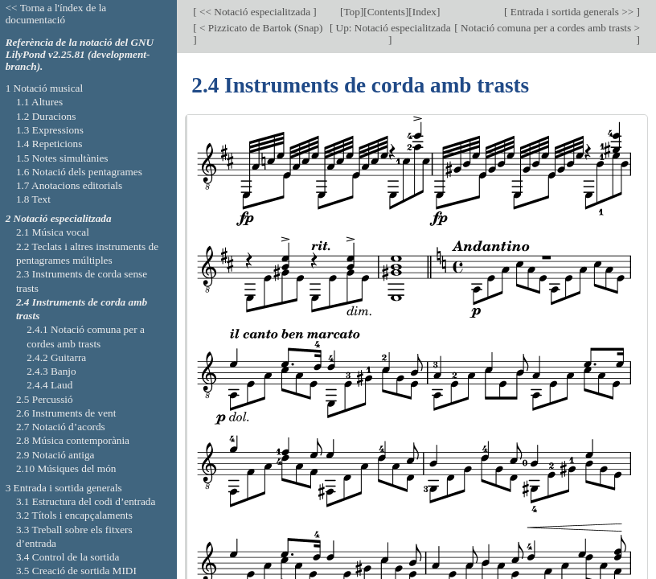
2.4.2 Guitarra (56, 357)
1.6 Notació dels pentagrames (79, 172)
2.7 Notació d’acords (60, 427)
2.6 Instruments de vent (66, 413)
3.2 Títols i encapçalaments (74, 515)
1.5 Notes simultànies (62, 158)
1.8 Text (33, 199)
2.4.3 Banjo (51, 371)
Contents (386, 12)
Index (424, 12)
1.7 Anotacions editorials (69, 185)
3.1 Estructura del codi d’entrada (86, 501)
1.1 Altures (39, 102)
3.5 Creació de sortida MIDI (76, 571)
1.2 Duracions (46, 116)
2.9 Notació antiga (55, 455)
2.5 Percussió (44, 399)
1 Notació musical (45, 88)
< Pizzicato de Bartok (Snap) (260, 28)
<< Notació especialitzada (255, 12)
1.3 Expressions (50, 130)
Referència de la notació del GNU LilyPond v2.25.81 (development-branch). (80, 54)
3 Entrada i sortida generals (64, 488)
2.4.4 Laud (49, 385)
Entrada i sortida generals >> (571, 12)
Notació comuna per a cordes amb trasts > (549, 28)
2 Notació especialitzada (59, 218)
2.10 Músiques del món (66, 468)
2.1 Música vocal (52, 232)
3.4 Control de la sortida (68, 557)
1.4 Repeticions (49, 144)
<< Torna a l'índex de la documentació (56, 14)
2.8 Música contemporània (72, 440)
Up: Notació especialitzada (391, 28)
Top (351, 12)
